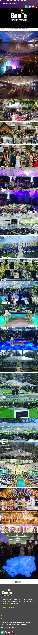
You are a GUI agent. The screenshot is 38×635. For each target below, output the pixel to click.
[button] (19, 24)
